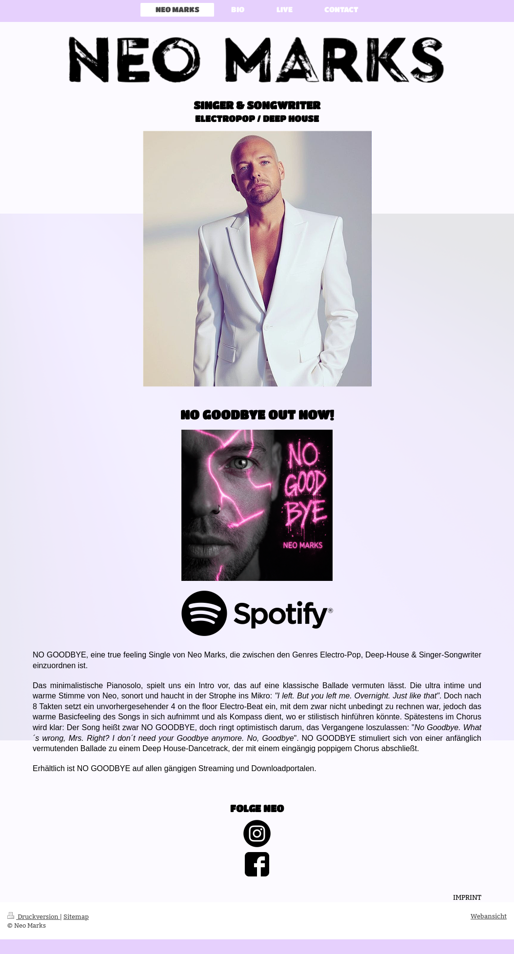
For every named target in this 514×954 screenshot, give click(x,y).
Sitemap (76, 916)
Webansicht (489, 916)
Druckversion (33, 916)
